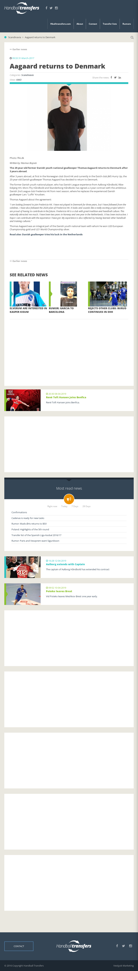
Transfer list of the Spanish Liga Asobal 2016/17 (36, 535)
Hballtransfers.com (60, 23)
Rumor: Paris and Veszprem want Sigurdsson (35, 540)
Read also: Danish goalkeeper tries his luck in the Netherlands (46, 234)
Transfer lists (110, 23)
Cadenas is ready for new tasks (28, 518)
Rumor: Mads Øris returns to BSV (29, 523)
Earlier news (18, 49)
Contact (93, 23)
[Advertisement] (69, 347)
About (80, 23)
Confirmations (19, 512)
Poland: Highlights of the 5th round (30, 529)
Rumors (127, 23)
